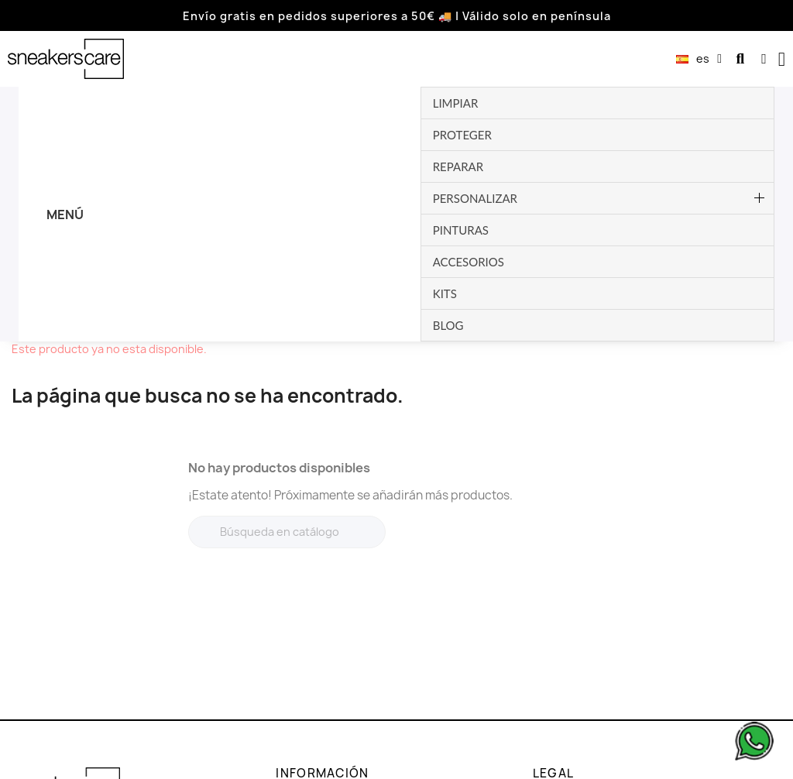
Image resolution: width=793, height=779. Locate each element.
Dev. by (708, 764)
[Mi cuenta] (764, 59)
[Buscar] (287, 323)
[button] (740, 59)
